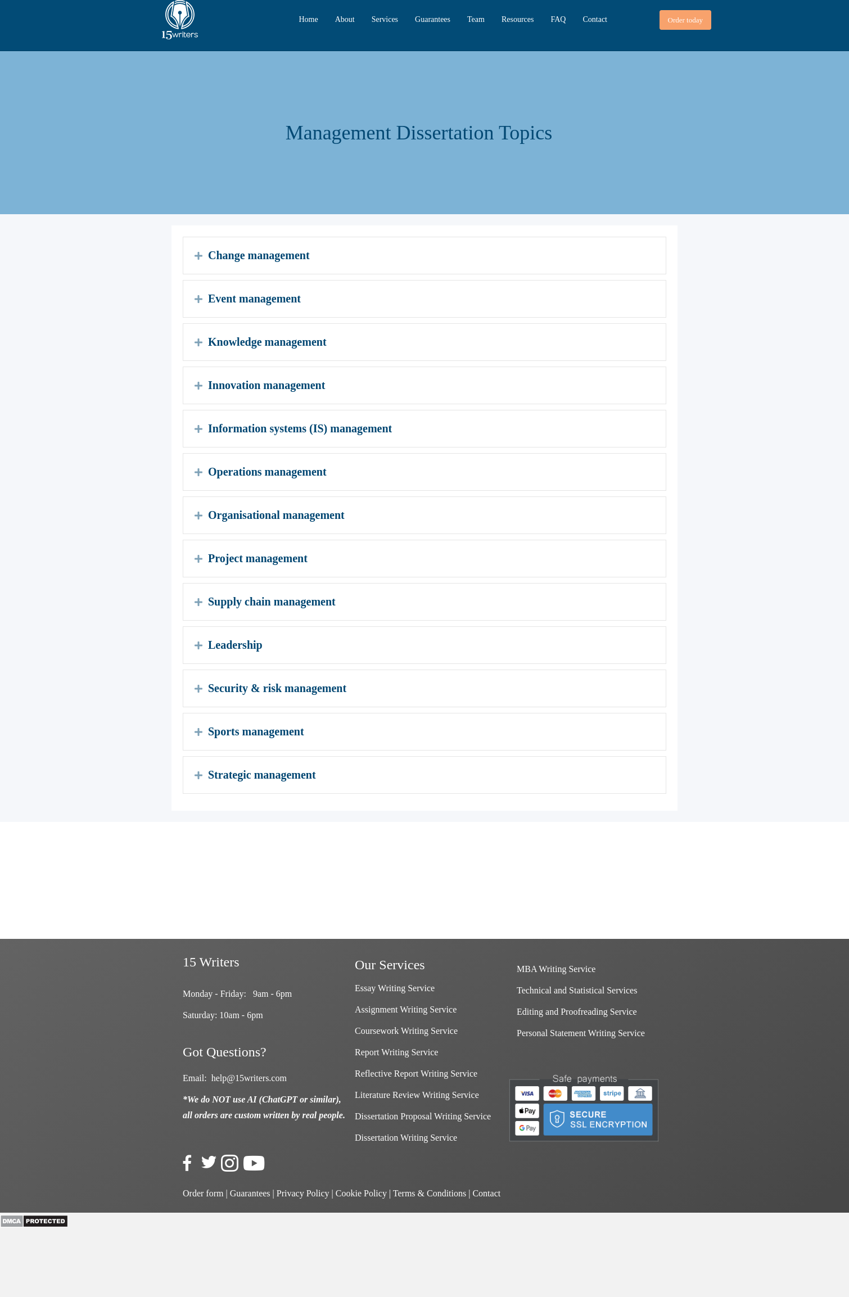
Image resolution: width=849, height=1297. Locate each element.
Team (476, 19)
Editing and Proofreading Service (577, 1011)
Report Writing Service (396, 1052)
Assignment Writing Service (406, 1009)
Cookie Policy (361, 1193)
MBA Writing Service (556, 969)
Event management (254, 298)
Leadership (235, 645)
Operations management (267, 472)
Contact (594, 19)
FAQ (558, 19)
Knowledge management (267, 342)
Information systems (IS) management (300, 428)
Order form (203, 1193)
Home (308, 19)
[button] (685, 20)
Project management (258, 558)
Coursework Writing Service (406, 1031)
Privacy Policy (303, 1193)
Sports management (256, 731)
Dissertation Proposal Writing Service (423, 1116)
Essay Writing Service (395, 988)
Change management (259, 255)
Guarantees (432, 19)
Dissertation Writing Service (406, 1137)
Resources (518, 19)
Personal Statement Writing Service (581, 1033)
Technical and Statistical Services (577, 990)
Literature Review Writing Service (417, 1095)
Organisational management (276, 515)
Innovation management (266, 385)
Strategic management (262, 775)
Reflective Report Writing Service (416, 1073)
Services (385, 19)
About (345, 19)
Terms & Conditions (429, 1193)
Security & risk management (277, 688)
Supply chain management (272, 601)
